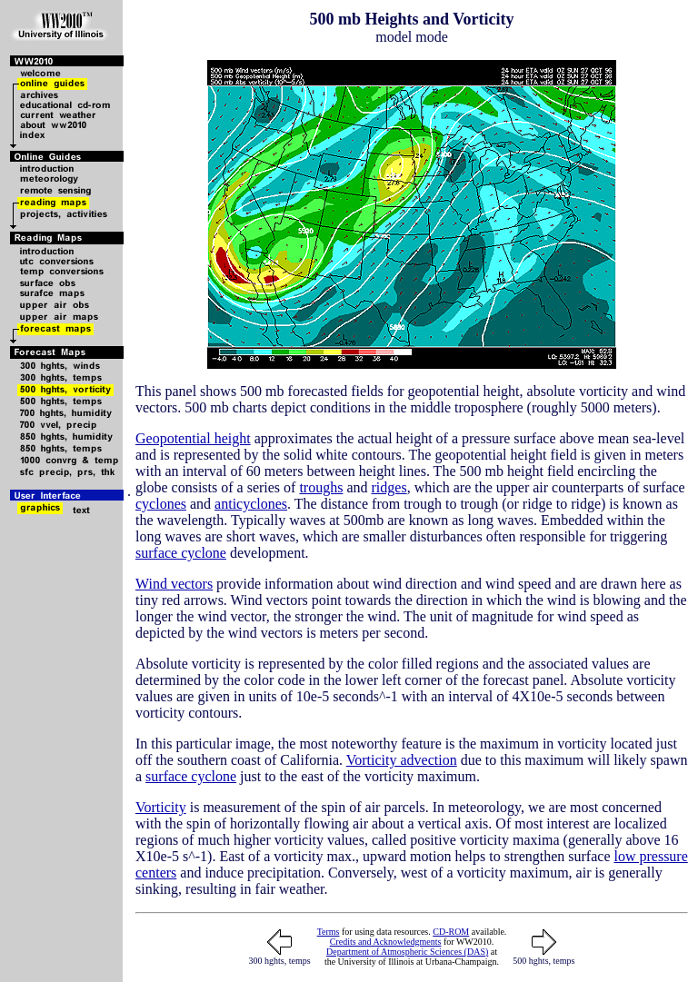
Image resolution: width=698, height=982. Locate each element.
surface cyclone (180, 552)
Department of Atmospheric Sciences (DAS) (407, 952)
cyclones (160, 503)
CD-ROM (451, 932)
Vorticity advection (401, 760)
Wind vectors (174, 583)
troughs (321, 487)
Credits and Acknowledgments (386, 942)
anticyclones (250, 503)
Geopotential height (193, 438)
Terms (328, 932)
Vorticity (160, 807)
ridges (389, 487)
